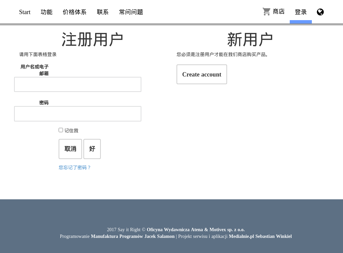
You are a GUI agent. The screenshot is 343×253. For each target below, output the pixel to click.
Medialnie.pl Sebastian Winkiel (260, 236)
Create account (201, 74)
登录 (301, 12)
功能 (47, 12)
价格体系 (75, 12)
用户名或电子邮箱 (34, 70)
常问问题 (131, 12)
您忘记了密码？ (75, 167)
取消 (70, 149)
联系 (103, 12)
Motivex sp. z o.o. (227, 229)
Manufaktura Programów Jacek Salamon (133, 236)
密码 (44, 102)
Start (24, 12)
